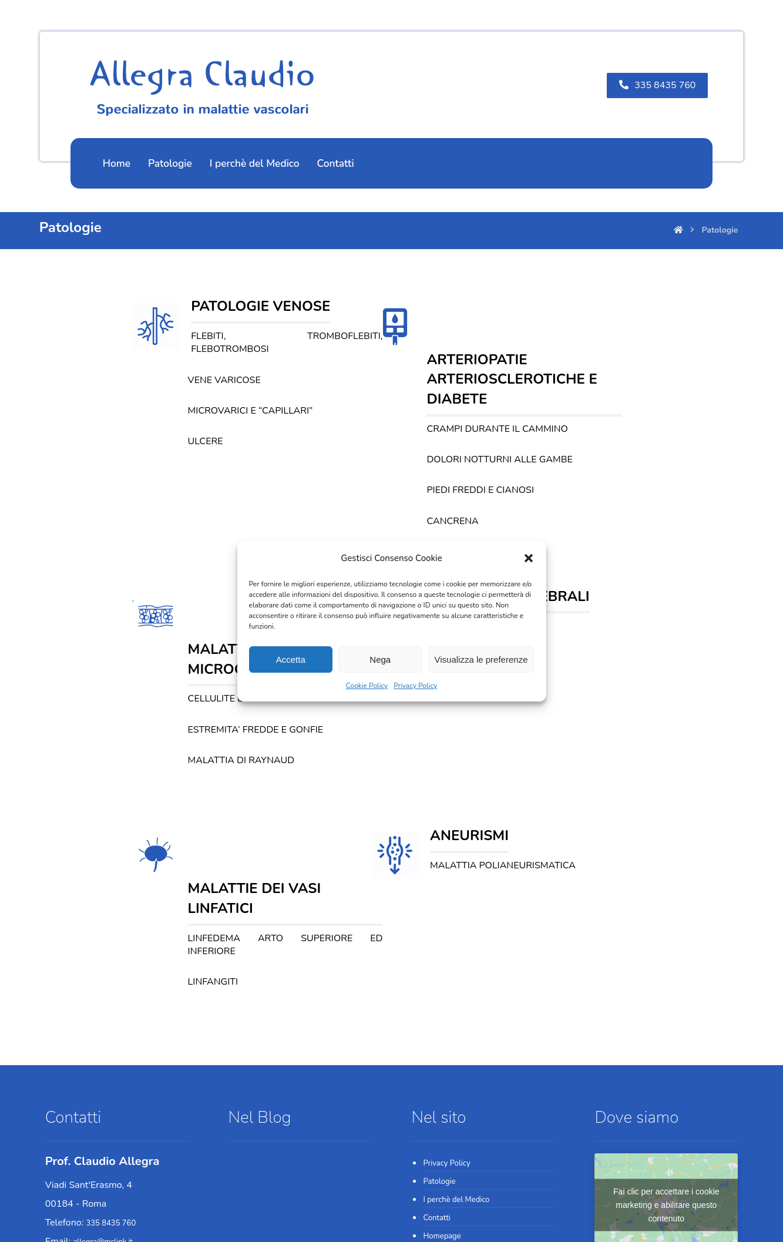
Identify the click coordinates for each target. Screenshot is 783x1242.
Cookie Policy (367, 685)
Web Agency (347, 1221)
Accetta (290, 659)
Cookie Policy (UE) (454, 1094)
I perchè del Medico (456, 1040)
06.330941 (105, 1137)
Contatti (436, 1058)
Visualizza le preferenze (481, 659)
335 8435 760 (111, 1063)
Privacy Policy (415, 685)
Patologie (439, 1021)
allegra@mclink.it (102, 1082)
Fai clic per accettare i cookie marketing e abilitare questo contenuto (666, 1044)
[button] (529, 558)
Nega (380, 659)
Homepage (442, 1076)
